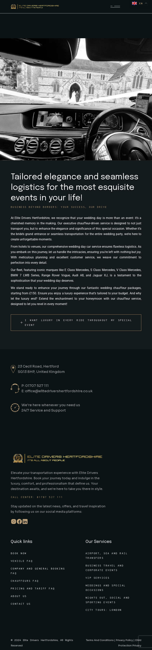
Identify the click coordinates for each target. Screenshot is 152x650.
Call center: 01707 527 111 (37, 497)
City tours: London (104, 610)
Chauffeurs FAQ (25, 580)
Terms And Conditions (100, 640)
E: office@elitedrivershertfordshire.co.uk (57, 391)
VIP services (98, 577)
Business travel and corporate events (105, 568)
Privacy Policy (124, 640)
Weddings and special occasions (106, 587)
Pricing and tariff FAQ (33, 588)
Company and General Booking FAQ (38, 571)
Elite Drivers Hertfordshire (40, 640)
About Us (19, 596)
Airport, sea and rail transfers (107, 555)
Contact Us (21, 603)
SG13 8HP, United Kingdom (41, 372)
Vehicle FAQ (22, 561)
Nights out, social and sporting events (108, 600)
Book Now (19, 553)
